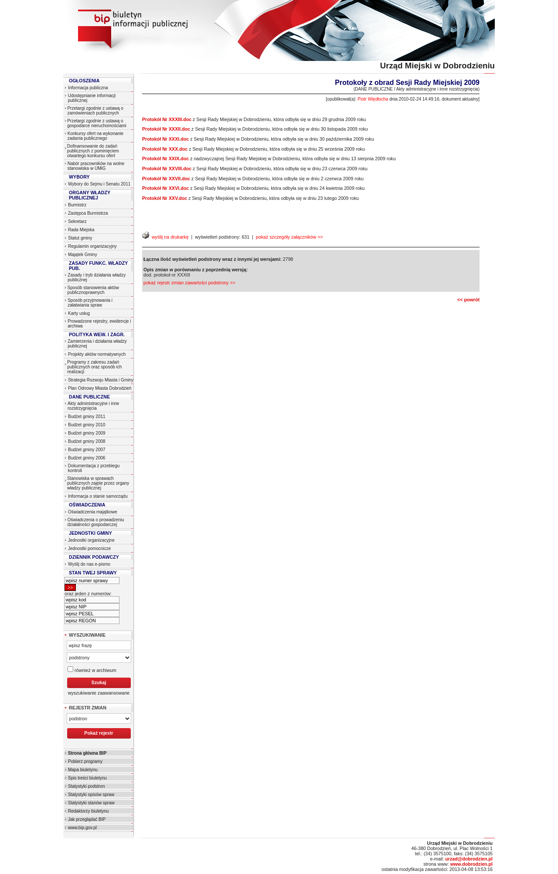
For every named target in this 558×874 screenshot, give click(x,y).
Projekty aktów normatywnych (97, 354)
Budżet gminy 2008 (86, 441)
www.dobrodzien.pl (471, 864)
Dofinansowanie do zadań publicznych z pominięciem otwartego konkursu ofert (93, 151)
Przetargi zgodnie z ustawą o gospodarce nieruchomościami (96, 123)
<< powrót (468, 299)
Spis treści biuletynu (87, 778)
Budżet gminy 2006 (86, 458)
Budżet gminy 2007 (86, 449)
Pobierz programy (85, 761)
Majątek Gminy (82, 254)
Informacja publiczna (88, 87)
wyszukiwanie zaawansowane (99, 692)
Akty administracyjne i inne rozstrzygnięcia (93, 406)
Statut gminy (80, 238)
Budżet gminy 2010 (86, 424)
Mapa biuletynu (83, 769)
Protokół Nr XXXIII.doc (166, 119)
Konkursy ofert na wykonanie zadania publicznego (95, 136)
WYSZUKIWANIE (87, 635)
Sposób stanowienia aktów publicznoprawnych (93, 290)
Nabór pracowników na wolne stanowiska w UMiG (96, 166)
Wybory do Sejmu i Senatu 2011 (99, 184)
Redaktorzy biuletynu (88, 811)
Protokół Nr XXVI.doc (165, 188)
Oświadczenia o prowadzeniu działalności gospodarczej (95, 522)
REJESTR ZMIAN (87, 707)
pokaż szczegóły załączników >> (289, 237)
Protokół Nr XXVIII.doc (166, 168)
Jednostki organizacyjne (91, 540)
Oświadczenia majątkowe (92, 512)
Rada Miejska (81, 229)
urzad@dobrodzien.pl (469, 858)
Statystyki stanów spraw (91, 802)
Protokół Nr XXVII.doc (166, 178)
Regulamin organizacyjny (92, 246)
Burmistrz (77, 204)
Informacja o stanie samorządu (98, 496)
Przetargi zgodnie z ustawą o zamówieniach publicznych (95, 110)
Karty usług (79, 313)
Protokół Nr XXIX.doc (165, 158)
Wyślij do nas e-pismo (89, 564)
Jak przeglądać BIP (86, 819)
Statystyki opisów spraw (91, 794)
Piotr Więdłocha (372, 99)
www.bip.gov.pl (82, 827)
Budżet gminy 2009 (86, 433)
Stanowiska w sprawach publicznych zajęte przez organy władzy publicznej (98, 483)
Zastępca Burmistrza (88, 213)
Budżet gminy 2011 (86, 416)
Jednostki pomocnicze (89, 548)
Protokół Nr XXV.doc (164, 198)
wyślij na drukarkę (165, 237)
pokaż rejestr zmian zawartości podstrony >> (189, 282)
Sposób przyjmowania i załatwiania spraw (90, 302)
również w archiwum (92, 669)
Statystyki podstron (86, 786)
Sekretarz (77, 221)
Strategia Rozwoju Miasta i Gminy (100, 380)
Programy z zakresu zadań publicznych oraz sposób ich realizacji (94, 367)
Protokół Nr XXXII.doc (166, 129)
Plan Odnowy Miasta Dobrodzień (100, 388)
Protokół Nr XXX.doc (164, 149)
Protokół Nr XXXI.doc (165, 139)
